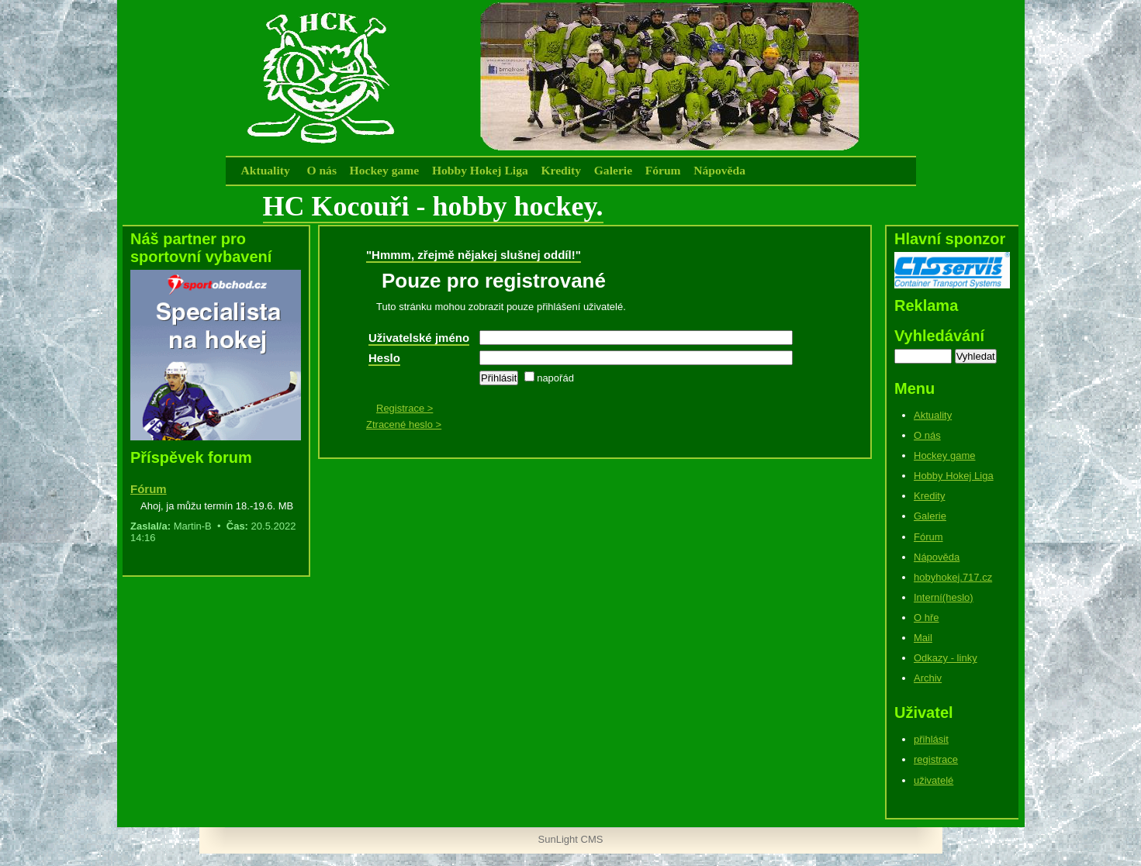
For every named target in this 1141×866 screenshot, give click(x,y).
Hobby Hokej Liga (480, 170)
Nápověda (719, 170)
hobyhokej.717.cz (953, 577)
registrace (936, 759)
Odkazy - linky (945, 658)
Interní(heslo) (943, 597)
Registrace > (404, 408)
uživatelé (933, 780)
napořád (549, 378)
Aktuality (265, 170)
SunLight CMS (570, 839)
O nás (321, 170)
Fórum (663, 170)
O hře (926, 617)
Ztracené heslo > (403, 424)
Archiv (928, 678)
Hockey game (385, 170)
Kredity (561, 170)
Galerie (613, 170)
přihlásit (931, 739)
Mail (923, 637)
